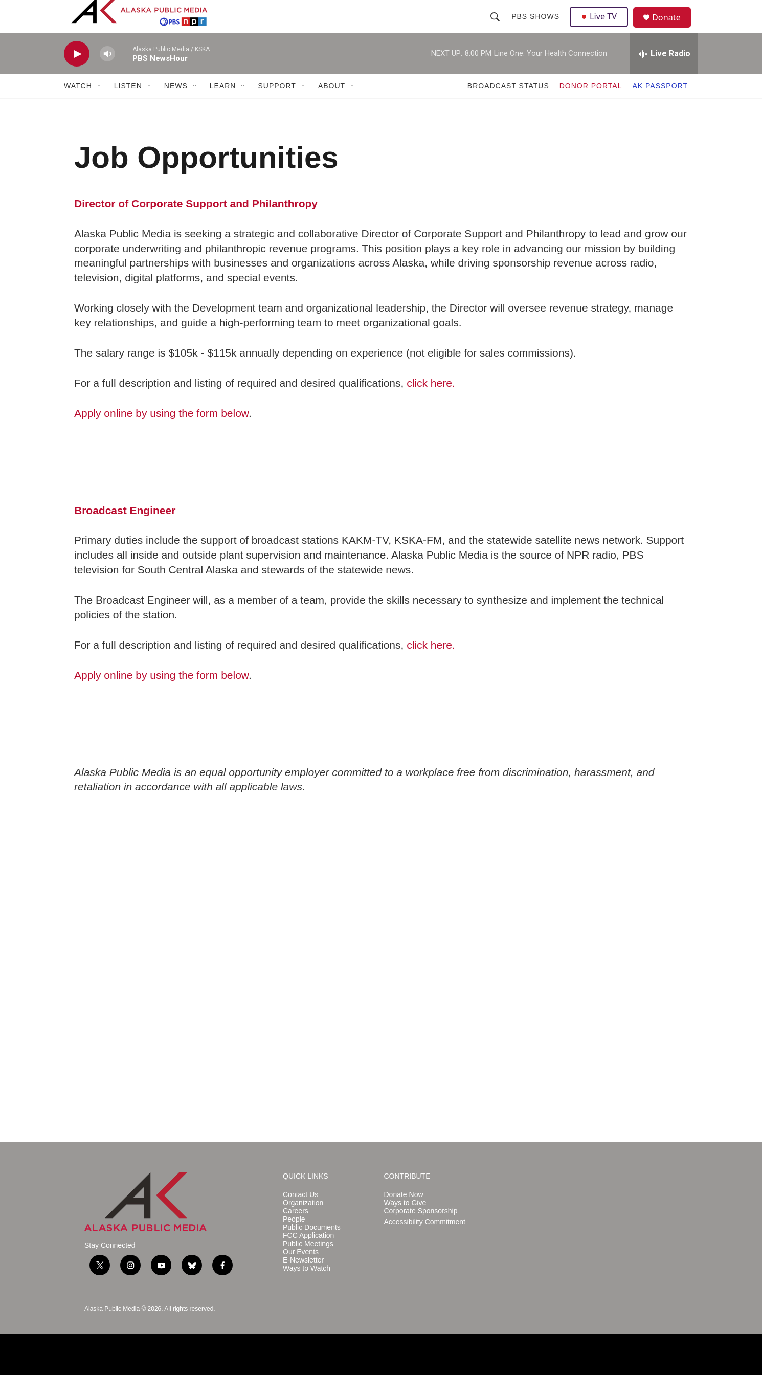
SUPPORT (277, 106)
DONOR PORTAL (590, 106)
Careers (295, 1231)
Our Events (301, 1272)
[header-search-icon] (496, 26)
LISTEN (128, 106)
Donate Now (403, 1215)
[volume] (107, 74)
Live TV (601, 26)
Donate (672, 28)
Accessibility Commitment (424, 1242)
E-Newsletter (303, 1281)
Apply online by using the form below (161, 433)
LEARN (223, 106)
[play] (77, 74)
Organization (303, 1223)
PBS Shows (536, 27)
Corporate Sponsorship (421, 1231)
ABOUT (331, 106)
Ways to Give (405, 1223)
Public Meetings (308, 1264)
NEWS (176, 106)
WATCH (78, 106)
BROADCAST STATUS (508, 106)
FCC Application (308, 1256)
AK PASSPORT (660, 106)
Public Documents (312, 1248)
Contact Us (300, 1215)
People (294, 1240)
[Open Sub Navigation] (100, 106)
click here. (431, 403)
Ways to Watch (306, 1289)
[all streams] (664, 74)
